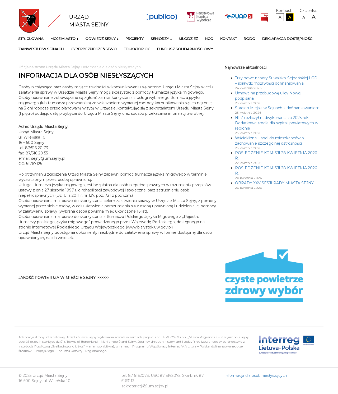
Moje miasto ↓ (64, 38)
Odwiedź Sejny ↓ (102, 38)
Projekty (134, 38)
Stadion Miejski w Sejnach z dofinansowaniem (277, 108)
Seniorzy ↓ (161, 38)
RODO (249, 38)
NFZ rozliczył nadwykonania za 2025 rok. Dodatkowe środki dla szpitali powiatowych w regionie (276, 123)
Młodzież (188, 38)
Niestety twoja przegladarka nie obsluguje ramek (174, 280)
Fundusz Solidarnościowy (185, 49)
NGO (209, 38)
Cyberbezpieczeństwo (94, 49)
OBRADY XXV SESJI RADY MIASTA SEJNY (274, 183)
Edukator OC (137, 49)
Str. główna (31, 38)
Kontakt (228, 38)
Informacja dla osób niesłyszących (255, 375)
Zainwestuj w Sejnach (41, 49)
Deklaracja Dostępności (287, 38)
